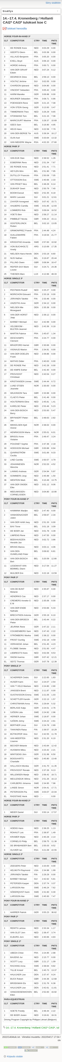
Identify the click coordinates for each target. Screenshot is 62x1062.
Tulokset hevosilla (16, 28)
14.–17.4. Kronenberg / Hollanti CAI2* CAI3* (30, 1027)
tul (58, 1027)
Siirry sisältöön (53, 2)
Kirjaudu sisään (15, 1056)
